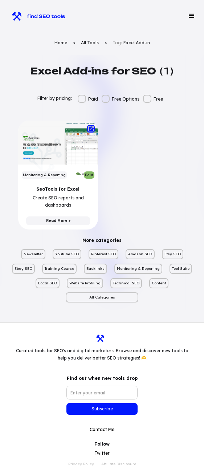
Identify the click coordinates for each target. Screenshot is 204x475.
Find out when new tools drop (102, 378)
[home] (35, 16)
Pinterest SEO (103, 254)
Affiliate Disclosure (118, 464)
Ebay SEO (23, 268)
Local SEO (47, 283)
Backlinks (95, 268)
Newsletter (33, 254)
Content (159, 283)
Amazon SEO (140, 254)
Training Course (59, 268)
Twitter (102, 453)
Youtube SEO (67, 254)
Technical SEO (126, 283)
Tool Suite (180, 268)
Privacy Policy (81, 464)
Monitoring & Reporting (138, 268)
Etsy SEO (172, 254)
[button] (191, 16)
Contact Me (102, 429)
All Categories (102, 297)
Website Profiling (85, 283)
